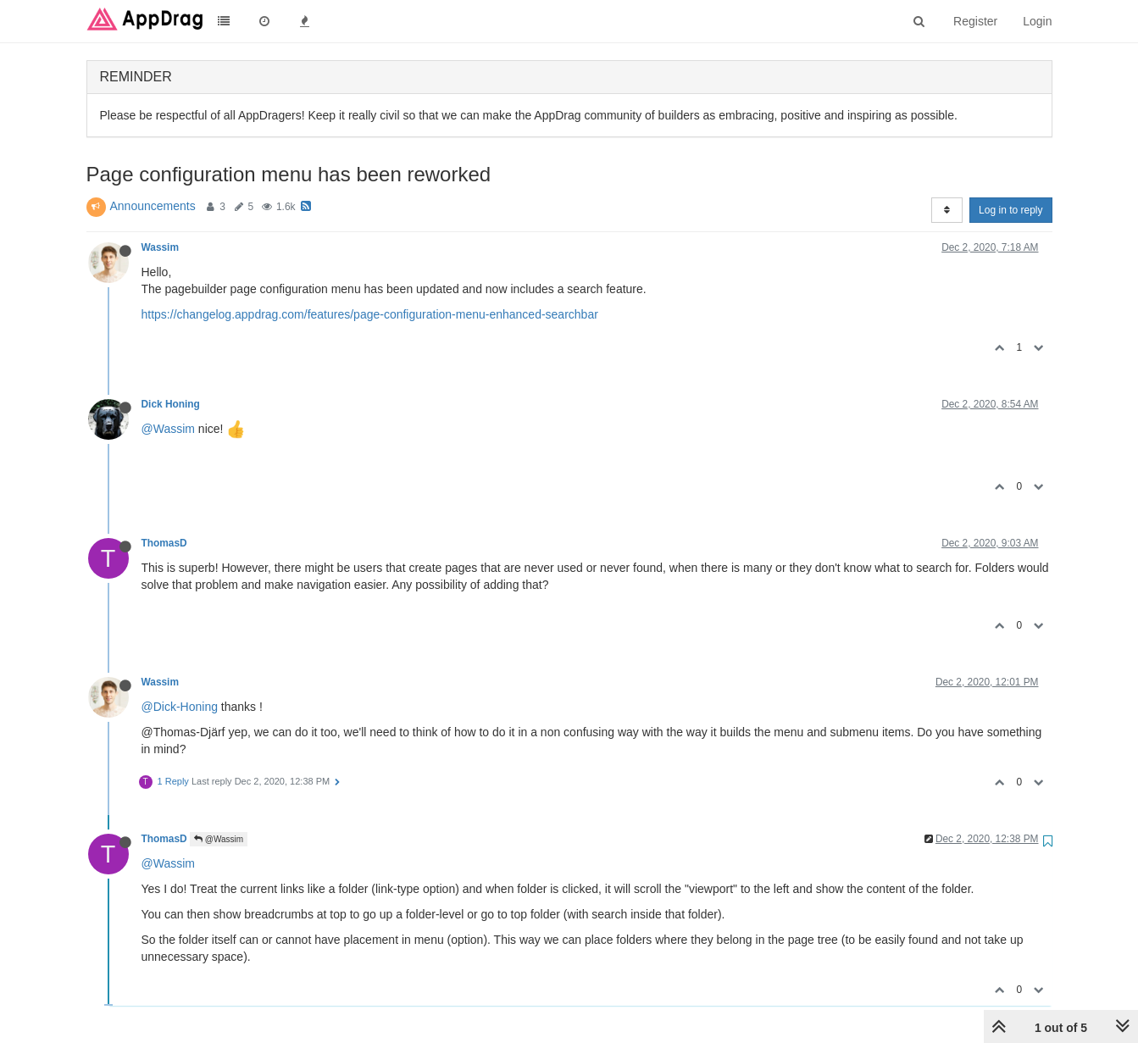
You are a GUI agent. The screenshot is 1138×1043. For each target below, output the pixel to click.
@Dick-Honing (180, 706)
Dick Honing (171, 404)
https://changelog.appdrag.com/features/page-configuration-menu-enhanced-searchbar (370, 314)
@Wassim (168, 429)
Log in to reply (1010, 210)
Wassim (161, 247)
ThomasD (164, 543)
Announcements (153, 206)
